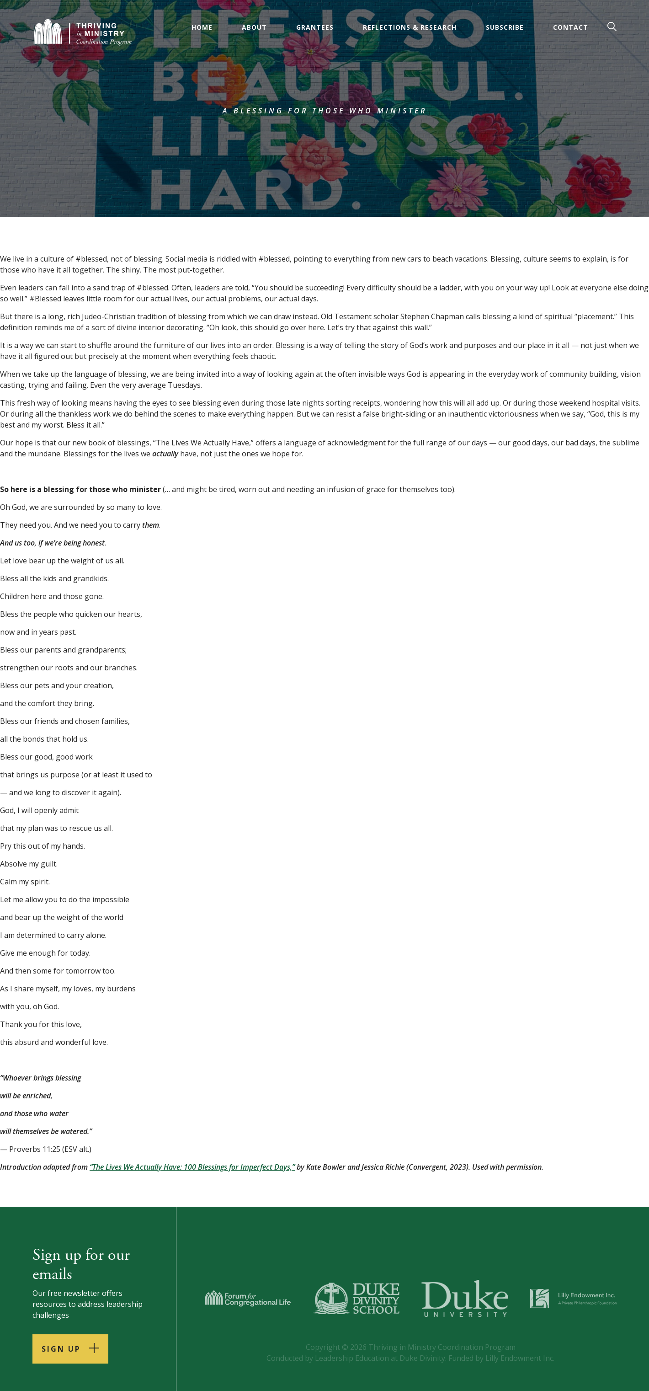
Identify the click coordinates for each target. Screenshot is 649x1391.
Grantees (315, 27)
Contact (570, 27)
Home (202, 27)
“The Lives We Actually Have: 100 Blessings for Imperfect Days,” (192, 1167)
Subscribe (505, 27)
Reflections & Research (410, 27)
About (254, 27)
